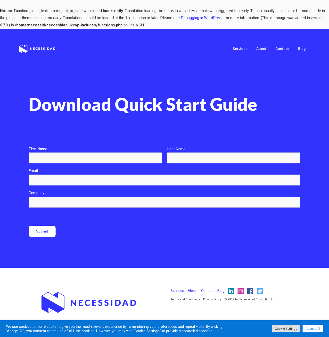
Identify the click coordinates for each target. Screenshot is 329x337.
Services (245, 49)
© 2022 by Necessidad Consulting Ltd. (250, 299)
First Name (38, 149)
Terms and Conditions (185, 299)
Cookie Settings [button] (286, 328)
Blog (302, 49)
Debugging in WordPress (202, 18)
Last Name (176, 149)
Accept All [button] (312, 328)
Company (36, 193)
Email (33, 170)
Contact (284, 49)
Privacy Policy (212, 299)
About (265, 49)
